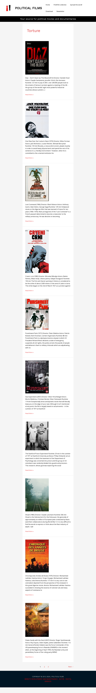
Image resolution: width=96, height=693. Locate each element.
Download (86, 6)
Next (71, 672)
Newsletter (49, 16)
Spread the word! (74, 6)
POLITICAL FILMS (28, 11)
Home (47, 6)
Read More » (29, 100)
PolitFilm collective (58, 6)
